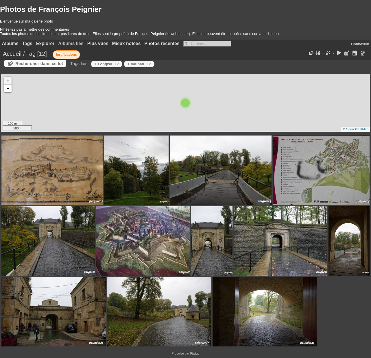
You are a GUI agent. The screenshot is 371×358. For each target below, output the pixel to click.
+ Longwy (107, 64)
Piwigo (195, 353)
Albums (10, 43)
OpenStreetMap (357, 129)
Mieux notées (126, 43)
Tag (31, 54)
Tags (27, 43)
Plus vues (97, 43)
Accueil (12, 54)
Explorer (45, 43)
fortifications (66, 55)
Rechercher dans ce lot (39, 63)
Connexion (360, 44)
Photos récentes (161, 43)
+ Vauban (139, 64)
